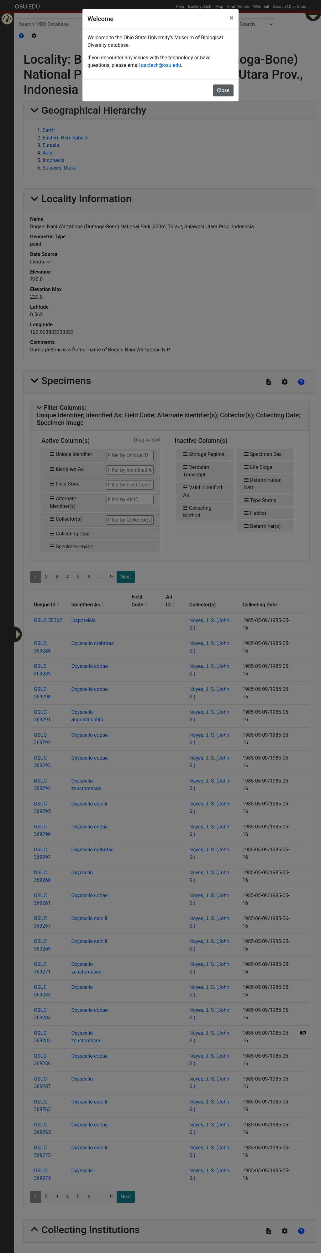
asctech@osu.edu (161, 65)
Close (223, 90)
